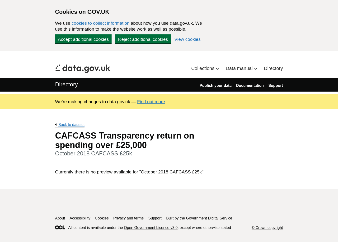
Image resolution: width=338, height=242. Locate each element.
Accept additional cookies (83, 39)
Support (275, 86)
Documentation (250, 86)
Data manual (240, 68)
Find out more (151, 101)
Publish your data (215, 86)
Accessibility (80, 218)
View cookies (187, 39)
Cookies (102, 218)
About (60, 218)
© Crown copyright (267, 228)
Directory (273, 68)
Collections (203, 68)
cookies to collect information (100, 23)
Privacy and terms (128, 218)
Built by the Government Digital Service (199, 218)
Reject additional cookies (143, 39)
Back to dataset (71, 125)
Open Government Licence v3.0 (151, 228)
